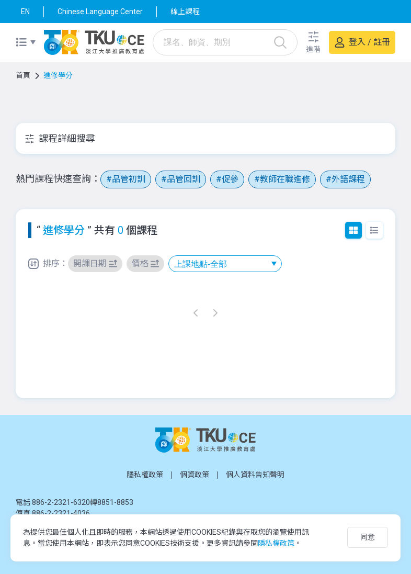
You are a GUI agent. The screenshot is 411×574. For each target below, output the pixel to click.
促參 (230, 179)
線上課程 (185, 11)
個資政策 (194, 474)
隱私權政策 (145, 474)
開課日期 (90, 263)
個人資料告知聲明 (255, 474)
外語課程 (348, 179)
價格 (140, 263)
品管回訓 (183, 179)
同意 (367, 537)
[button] (313, 42)
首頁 (23, 75)
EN (25, 11)
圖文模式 (353, 230)
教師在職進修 (285, 179)
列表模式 (374, 230)
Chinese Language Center (100, 11)
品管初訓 (128, 179)
